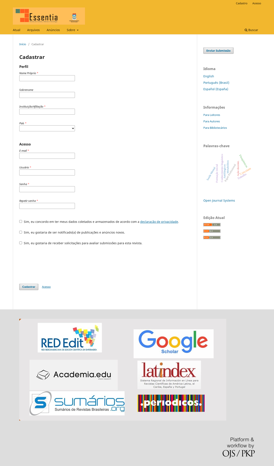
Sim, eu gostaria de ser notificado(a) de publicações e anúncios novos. (72, 232)
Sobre (71, 30)
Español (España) (215, 89)
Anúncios (53, 30)
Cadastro (241, 3)
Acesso (256, 3)
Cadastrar (28, 286)
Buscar (251, 30)
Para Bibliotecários (215, 128)
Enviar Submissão (218, 50)
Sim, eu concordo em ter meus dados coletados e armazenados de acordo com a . (99, 222)
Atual (16, 30)
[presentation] (51, 264)
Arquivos (33, 30)
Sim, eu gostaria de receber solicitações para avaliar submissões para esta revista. (80, 243)
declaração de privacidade (159, 222)
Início (22, 44)
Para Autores (211, 121)
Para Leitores (211, 115)
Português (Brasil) (216, 83)
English (208, 76)
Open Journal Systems (219, 200)
